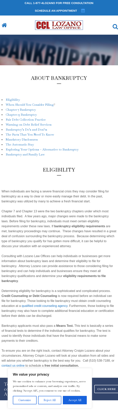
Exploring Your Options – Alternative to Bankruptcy (42, 149)
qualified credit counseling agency (44, 305)
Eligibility (13, 100)
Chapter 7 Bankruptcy (21, 110)
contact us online (13, 365)
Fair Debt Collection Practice (26, 120)
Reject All (50, 400)
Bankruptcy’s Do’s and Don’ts (26, 129)
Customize (24, 400)
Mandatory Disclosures (22, 139)
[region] (50, 388)
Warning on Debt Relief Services (29, 125)
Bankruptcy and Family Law (25, 154)
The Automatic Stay (20, 144)
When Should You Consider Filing (30, 105)
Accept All (74, 400)
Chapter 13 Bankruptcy (21, 115)
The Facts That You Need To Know (30, 134)
